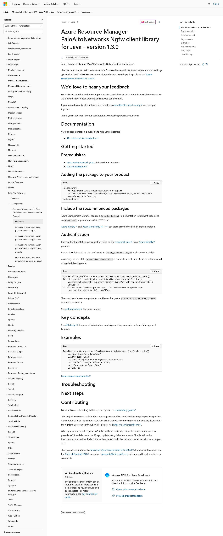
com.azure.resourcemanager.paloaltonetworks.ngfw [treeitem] (28, 218)
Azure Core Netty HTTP (94, 226)
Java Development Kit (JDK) (80, 162)
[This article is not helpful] (206, 64)
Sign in (216, 3)
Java (73, 21)
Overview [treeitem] (15, 188)
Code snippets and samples (75, 375)
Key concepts (187, 39)
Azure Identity (68, 226)
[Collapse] (42, 19)
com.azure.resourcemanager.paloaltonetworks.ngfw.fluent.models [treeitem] (28, 238)
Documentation (188, 31)
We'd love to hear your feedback (196, 27)
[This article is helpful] (203, 64)
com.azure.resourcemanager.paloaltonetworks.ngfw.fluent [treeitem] (28, 227)
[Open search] (209, 4)
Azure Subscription (76, 166)
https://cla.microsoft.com (126, 424)
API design (70, 324)
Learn (64, 21)
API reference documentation (81, 138)
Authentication (72, 308)
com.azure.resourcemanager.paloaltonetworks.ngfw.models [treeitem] (28, 249)
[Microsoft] (5, 4)
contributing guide (124, 409)
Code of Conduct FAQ (76, 453)
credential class (122, 241)
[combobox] (23, 25)
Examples (185, 42)
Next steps (185, 50)
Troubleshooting (188, 46)
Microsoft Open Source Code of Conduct (111, 449)
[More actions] (159, 22)
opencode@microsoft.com (114, 453)
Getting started (188, 35)
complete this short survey (126, 104)
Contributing (187, 54)
